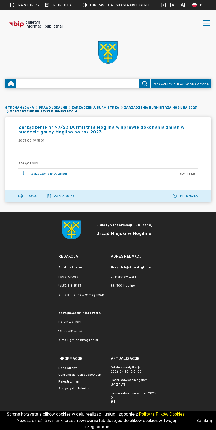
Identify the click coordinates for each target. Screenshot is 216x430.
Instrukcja (58, 5)
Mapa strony (25, 5)
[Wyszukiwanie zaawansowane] (77, 83)
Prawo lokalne (53, 107)
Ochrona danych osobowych (79, 375)
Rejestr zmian (68, 381)
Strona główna (19, 107)
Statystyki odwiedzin (74, 388)
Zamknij (204, 420)
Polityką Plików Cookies (162, 414)
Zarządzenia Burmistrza (95, 107)
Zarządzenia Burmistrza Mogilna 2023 (160, 107)
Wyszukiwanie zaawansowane (181, 83)
